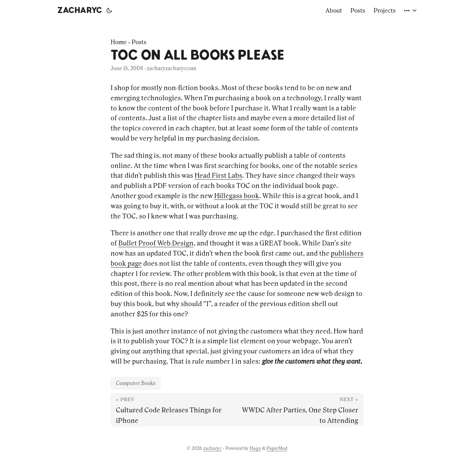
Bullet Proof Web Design (155, 243)
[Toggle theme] (109, 10)
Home (119, 42)
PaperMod (276, 448)
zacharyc (79, 10)
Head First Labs (218, 175)
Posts (139, 42)
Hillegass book (236, 196)
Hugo (255, 448)
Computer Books (136, 383)
